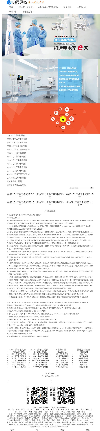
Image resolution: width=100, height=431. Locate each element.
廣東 (57, 410)
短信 (62, 430)
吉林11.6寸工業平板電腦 (17, 146)
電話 (37, 430)
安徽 (37, 410)
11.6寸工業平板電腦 (19, 360)
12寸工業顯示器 (62, 360)
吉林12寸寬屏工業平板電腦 (18, 150)
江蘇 (17, 410)
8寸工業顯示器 (62, 352)
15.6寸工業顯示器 (62, 365)
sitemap (64, 407)
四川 (52, 410)
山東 (42, 410)
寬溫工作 (83, 354)
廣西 (68, 412)
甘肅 (83, 412)
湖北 (82, 410)
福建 (47, 410)
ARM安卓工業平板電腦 (48, 7)
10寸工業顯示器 (62, 354)
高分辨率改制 (84, 360)
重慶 (35, 412)
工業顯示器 (82, 7)
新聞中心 (13, 12)
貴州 (46, 412)
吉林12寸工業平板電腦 (16, 153)
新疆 (78, 412)
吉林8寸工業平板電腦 (16, 135)
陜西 (87, 410)
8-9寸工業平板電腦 (19, 354)
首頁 (11, 7)
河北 (67, 410)
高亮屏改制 (83, 356)
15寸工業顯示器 (62, 363)
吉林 (25, 412)
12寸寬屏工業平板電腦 (40, 360)
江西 (30, 412)
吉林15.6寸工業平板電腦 (17, 160)
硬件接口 (83, 363)
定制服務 (68, 7)
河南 (72, 410)
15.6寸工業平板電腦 (19, 367)
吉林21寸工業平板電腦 (16, 178)
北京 (32, 410)
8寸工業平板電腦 (40, 352)
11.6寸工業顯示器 (62, 358)
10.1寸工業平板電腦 (19, 356)
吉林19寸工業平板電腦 (16, 171)
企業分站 (58, 407)
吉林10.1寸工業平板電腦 (17, 139)
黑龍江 (40, 412)
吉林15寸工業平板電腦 (16, 157)
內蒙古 (62, 412)
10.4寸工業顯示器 (62, 356)
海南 (51, 412)
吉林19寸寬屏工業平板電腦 (18, 174)
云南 (56, 412)
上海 (27, 410)
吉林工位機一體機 (14, 181)
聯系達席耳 (28, 12)
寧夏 (73, 412)
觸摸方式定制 (84, 358)
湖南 (77, 410)
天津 (62, 410)
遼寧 (20, 412)
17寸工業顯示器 (62, 367)
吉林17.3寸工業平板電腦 (17, 167)
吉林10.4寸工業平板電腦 (17, 142)
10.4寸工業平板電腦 (19, 358)
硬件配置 (83, 365)
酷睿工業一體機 (19, 352)
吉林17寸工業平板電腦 (16, 164)
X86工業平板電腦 (26, 7)
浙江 (22, 410)
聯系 (87, 430)
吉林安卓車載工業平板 (16, 185)
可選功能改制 (84, 367)
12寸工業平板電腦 (18, 363)
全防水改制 (83, 352)
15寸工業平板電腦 (18, 365)
